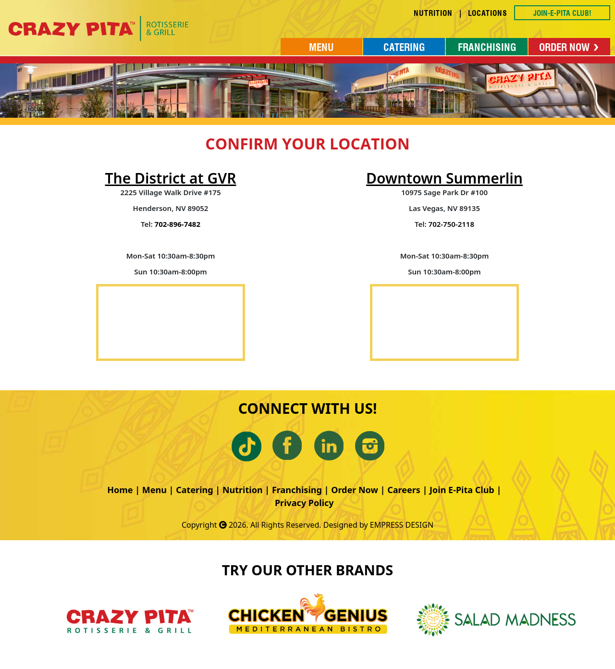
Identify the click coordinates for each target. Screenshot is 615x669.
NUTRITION (433, 13)
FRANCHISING (487, 47)
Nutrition (242, 490)
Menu (154, 490)
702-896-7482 (177, 224)
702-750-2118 (451, 224)
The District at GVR (170, 178)
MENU (321, 47)
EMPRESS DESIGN (401, 525)
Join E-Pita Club (462, 490)
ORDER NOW (569, 47)
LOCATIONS (487, 13)
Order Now (354, 490)
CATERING (404, 47)
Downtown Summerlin (444, 178)
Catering (194, 490)
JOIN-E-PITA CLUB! (562, 13)
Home (120, 490)
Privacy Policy (304, 502)
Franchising (297, 490)
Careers (403, 490)
